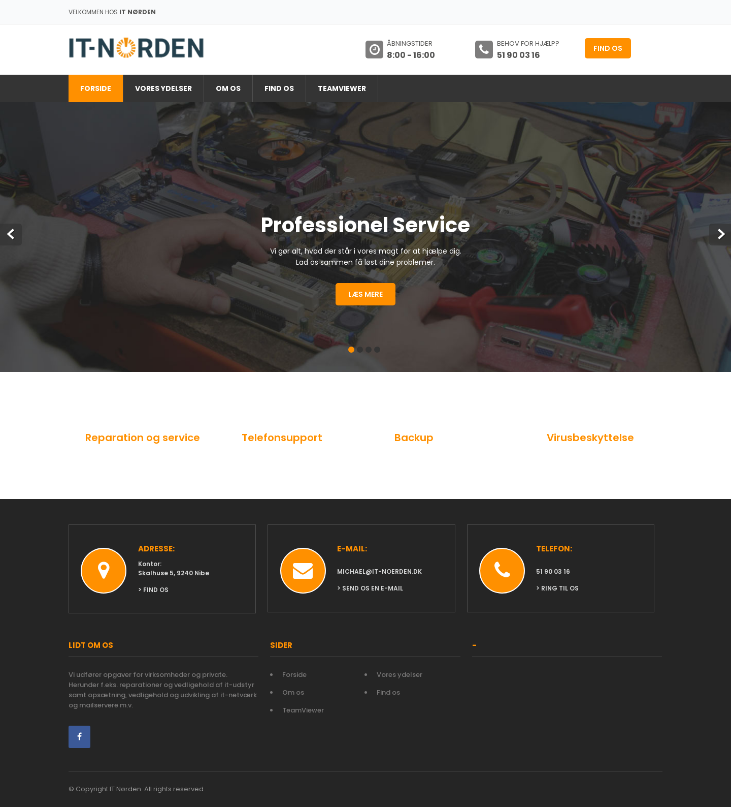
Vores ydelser (163, 88)
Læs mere (365, 294)
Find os (607, 48)
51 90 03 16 (553, 571)
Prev (11, 234)
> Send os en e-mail (370, 588)
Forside (95, 88)
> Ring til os (557, 588)
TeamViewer (342, 88)
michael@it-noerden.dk (379, 571)
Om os (228, 88)
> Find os (153, 589)
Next (720, 234)
